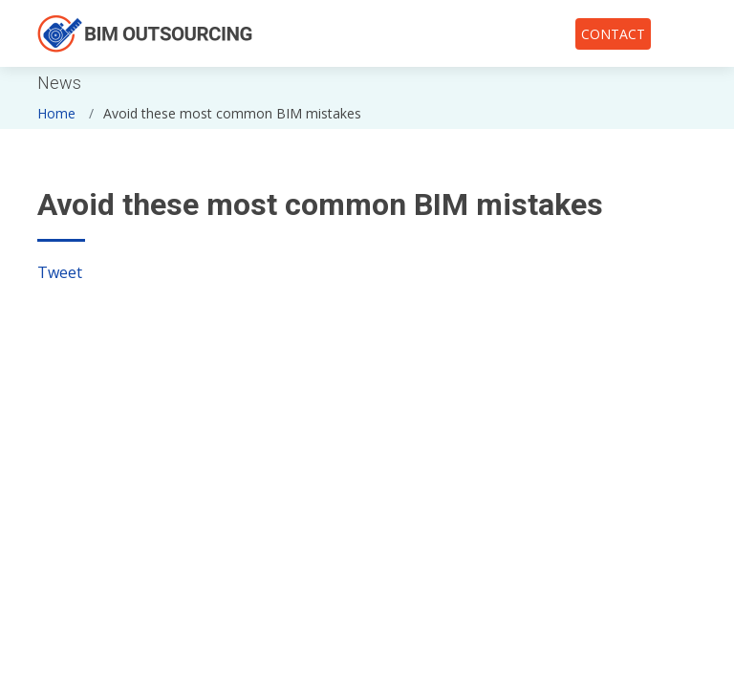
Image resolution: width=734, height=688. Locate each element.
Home (56, 113)
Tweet (59, 272)
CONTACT (613, 34)
